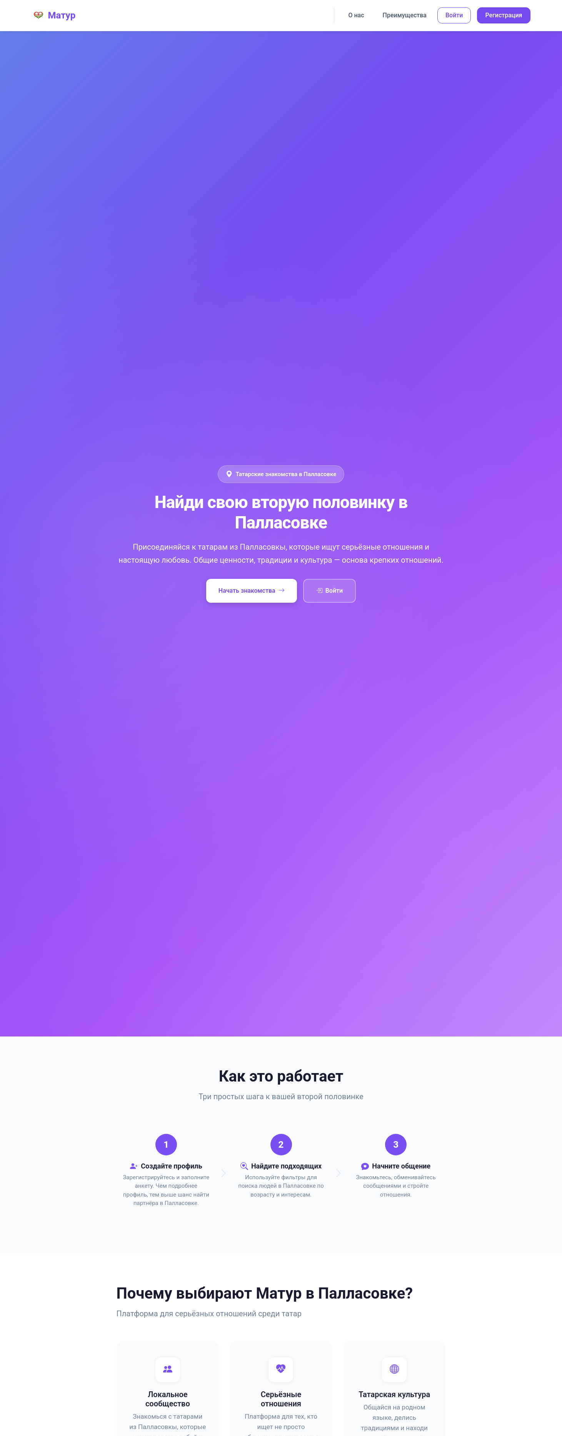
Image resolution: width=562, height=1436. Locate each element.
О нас (356, 15)
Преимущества (405, 15)
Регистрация (503, 15)
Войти (454, 15)
